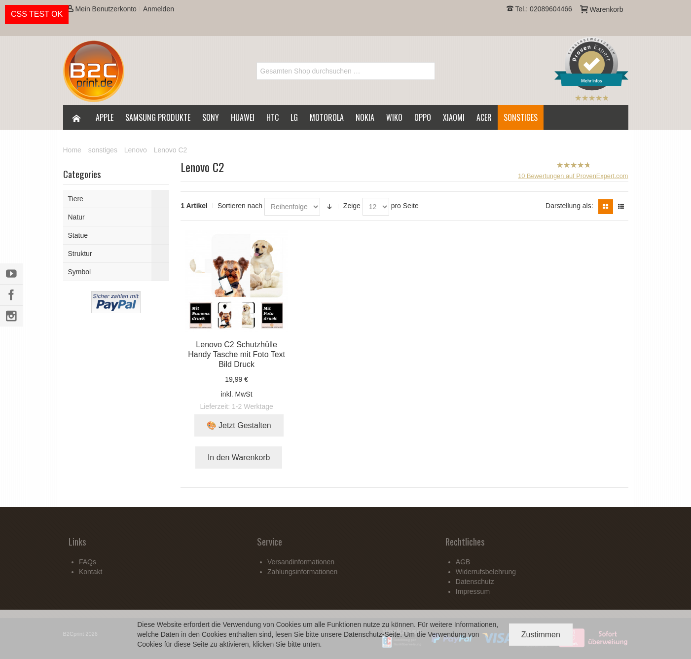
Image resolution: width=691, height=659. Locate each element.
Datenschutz (363, 634)
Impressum (473, 591)
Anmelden (158, 9)
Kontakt (90, 572)
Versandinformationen (300, 562)
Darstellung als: (569, 206)
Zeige (352, 206)
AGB (463, 562)
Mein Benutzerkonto (102, 9)
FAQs (87, 562)
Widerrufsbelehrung (486, 572)
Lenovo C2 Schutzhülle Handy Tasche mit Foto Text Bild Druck (236, 354)
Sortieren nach (240, 206)
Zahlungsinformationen (302, 572)
